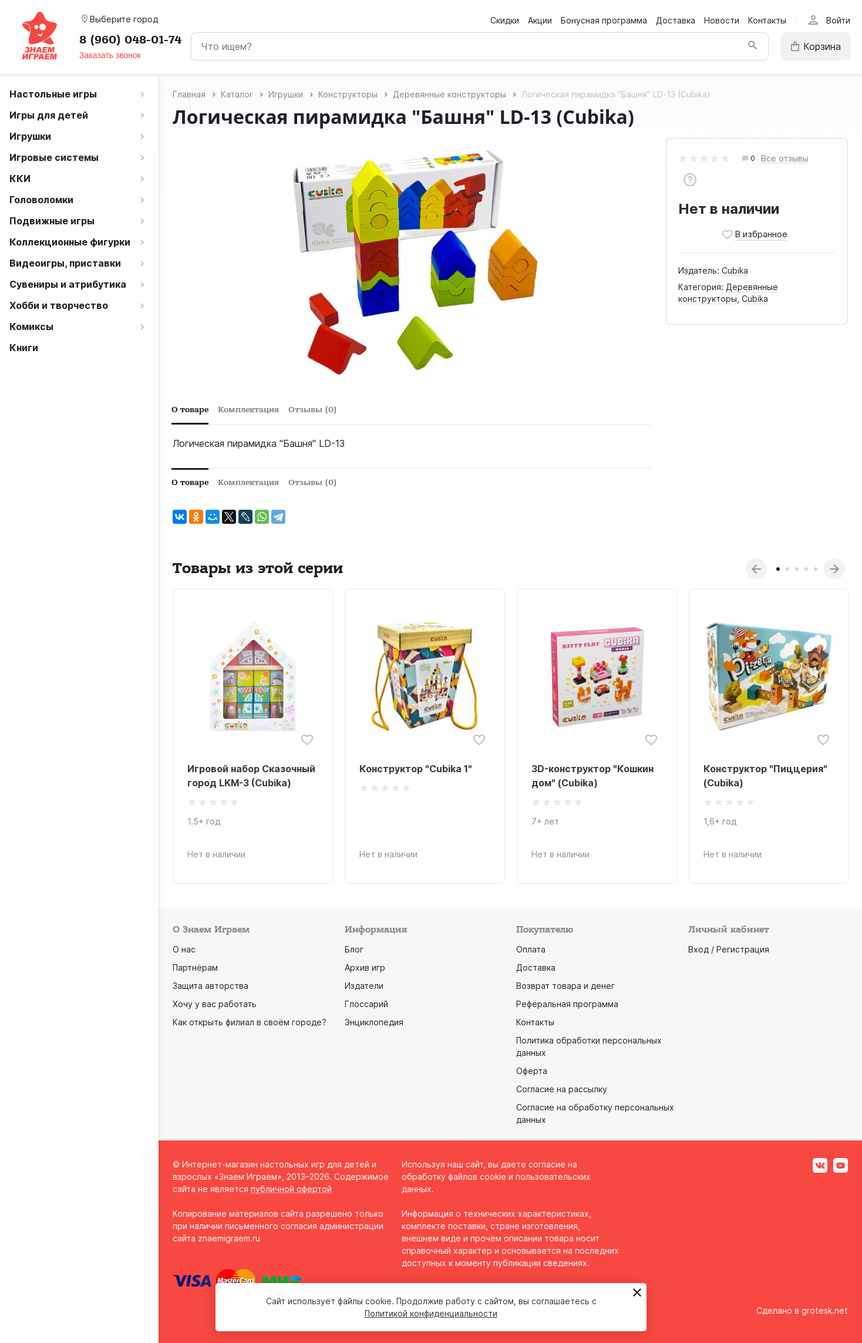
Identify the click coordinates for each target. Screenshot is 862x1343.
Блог (354, 949)
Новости (721, 20)
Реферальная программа (567, 1004)
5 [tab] (815, 569)
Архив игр (365, 967)
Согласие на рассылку (561, 1089)
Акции (540, 20)
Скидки (504, 20)
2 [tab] (787, 569)
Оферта (531, 1071)
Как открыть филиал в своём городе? (249, 1022)
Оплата (531, 949)
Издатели (364, 986)
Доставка (675, 20)
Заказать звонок (110, 55)
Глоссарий (366, 1004)
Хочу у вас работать (215, 1004)
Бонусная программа (604, 20)
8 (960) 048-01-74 (130, 40)
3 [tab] (797, 569)
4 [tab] (806, 569)
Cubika (735, 270)
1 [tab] (778, 569)
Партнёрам (195, 967)
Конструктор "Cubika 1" (415, 769)
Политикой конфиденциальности (431, 1313)
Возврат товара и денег (565, 986)
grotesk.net (825, 1310)
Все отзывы (785, 158)
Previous (756, 569)
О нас (184, 949)
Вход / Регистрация (728, 949)
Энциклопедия (374, 1022)
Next (834, 569)
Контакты (767, 20)
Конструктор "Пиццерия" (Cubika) (765, 776)
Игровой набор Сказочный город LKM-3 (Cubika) (251, 776)
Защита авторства (210, 986)
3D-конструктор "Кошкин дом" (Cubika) (592, 776)
